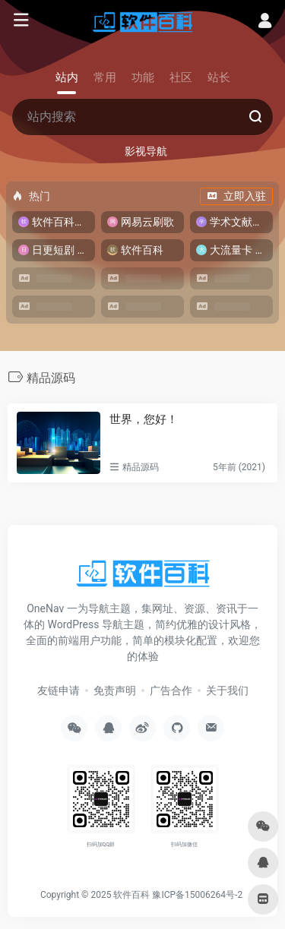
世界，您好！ (143, 419)
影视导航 (146, 151)
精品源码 (140, 467)
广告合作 (171, 690)
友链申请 (58, 690)
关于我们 (227, 690)
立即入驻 (236, 196)
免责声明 (114, 690)
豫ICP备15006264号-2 (197, 895)
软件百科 (131, 895)
